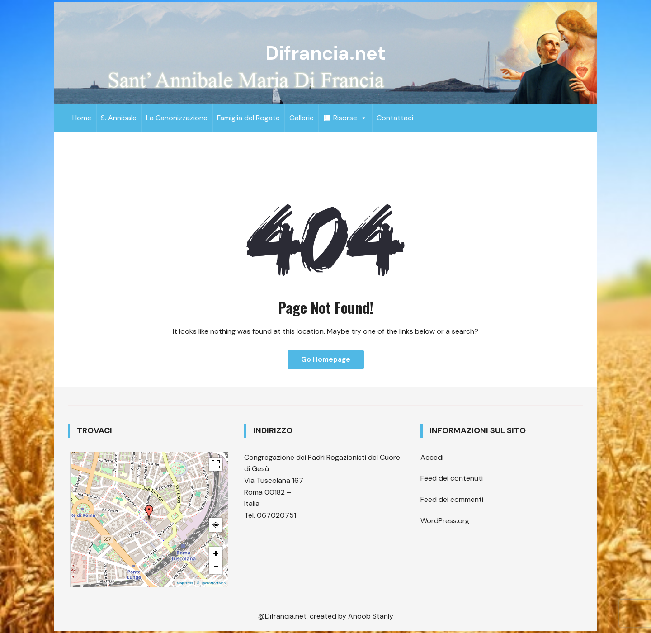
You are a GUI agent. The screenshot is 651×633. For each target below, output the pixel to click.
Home (81, 118)
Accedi (431, 457)
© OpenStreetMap (211, 583)
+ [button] (216, 553)
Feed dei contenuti (451, 478)
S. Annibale (119, 118)
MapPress (185, 583)
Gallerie (301, 118)
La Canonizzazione (177, 118)
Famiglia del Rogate (248, 118)
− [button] (215, 566)
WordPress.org (444, 520)
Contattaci (395, 118)
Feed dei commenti (451, 499)
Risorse (350, 118)
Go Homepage (325, 359)
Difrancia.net (325, 53)
